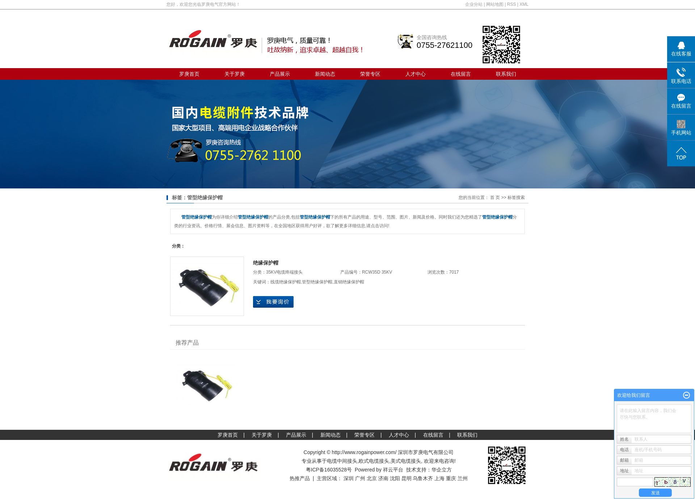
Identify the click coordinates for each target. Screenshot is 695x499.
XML (523, 4)
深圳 (349, 478)
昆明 (406, 478)
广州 (360, 478)
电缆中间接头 (342, 461)
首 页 (495, 197)
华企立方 (441, 470)
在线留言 (461, 74)
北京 (372, 478)
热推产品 (300, 478)
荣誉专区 (370, 74)
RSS (511, 4)
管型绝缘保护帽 (317, 281)
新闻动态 (325, 74)
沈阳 (395, 478)
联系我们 (506, 74)
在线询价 (273, 302)
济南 (383, 478)
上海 (439, 478)
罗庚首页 (189, 74)
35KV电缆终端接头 (284, 272)
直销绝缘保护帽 (349, 281)
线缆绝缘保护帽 (285, 281)
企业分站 (474, 4)
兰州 (463, 478)
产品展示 (280, 74)
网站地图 (495, 4)
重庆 (451, 478)
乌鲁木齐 (423, 478)
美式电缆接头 (406, 461)
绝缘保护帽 (265, 263)
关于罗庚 (234, 74)
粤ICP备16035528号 (329, 470)
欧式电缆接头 (374, 461)
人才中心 (415, 74)
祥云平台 (393, 470)
